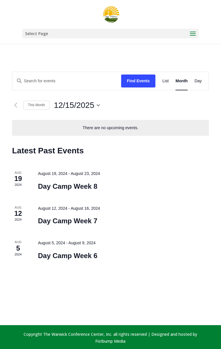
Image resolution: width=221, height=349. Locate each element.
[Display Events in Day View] (198, 81)
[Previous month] (15, 105)
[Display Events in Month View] (182, 81)
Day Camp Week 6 (67, 256)
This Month (36, 105)
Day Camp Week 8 (67, 186)
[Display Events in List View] (165, 81)
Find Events (138, 81)
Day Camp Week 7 (67, 221)
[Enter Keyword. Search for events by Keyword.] (66, 81)
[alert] (110, 128)
